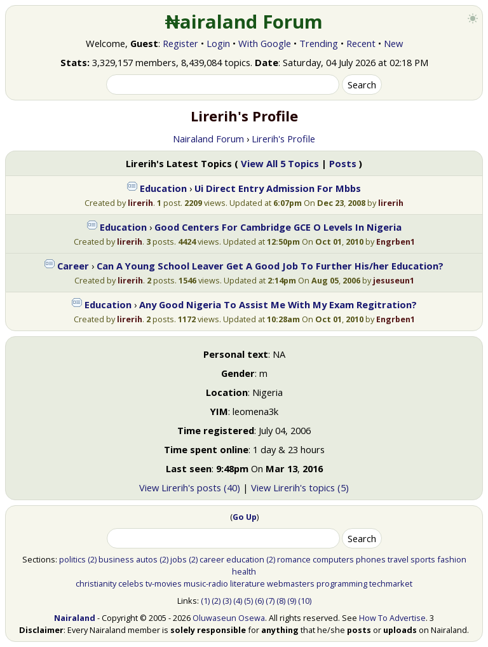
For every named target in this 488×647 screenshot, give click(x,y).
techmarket (390, 583)
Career (73, 265)
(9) (291, 600)
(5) (248, 600)
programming (341, 583)
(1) (205, 600)
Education (163, 188)
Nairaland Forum (208, 138)
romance (294, 559)
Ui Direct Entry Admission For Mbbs (277, 188)
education (245, 559)
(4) (237, 600)
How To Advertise (392, 617)
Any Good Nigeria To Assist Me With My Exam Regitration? (278, 304)
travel (398, 559)
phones (371, 559)
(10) (304, 600)
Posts (342, 163)
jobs (178, 559)
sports (422, 559)
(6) (259, 600)
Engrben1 (395, 241)
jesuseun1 (393, 280)
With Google (264, 43)
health (244, 571)
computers (333, 559)
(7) (270, 600)
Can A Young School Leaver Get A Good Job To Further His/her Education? (270, 265)
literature (247, 583)
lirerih (140, 202)
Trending (318, 43)
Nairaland (74, 617)
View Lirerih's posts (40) (189, 487)
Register (180, 43)
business (116, 559)
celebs (131, 583)
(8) (280, 600)
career (212, 559)
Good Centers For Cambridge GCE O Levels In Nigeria (278, 227)
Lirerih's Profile (283, 138)
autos (147, 559)
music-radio (206, 583)
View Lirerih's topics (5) (300, 487)
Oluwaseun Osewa (229, 617)
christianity (96, 583)
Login (218, 43)
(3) (226, 600)
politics (72, 559)
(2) (92, 559)
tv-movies (164, 583)
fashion (451, 559)
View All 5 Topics (280, 163)
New (393, 43)
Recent (361, 43)
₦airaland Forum (244, 21)
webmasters (291, 583)
